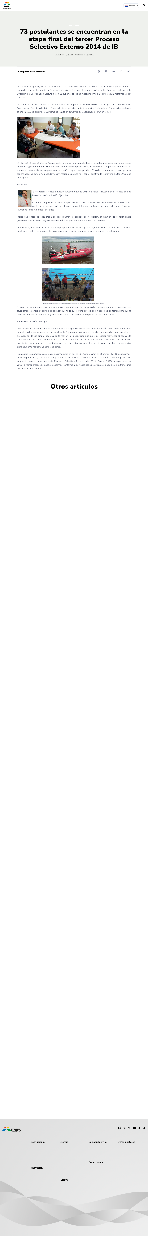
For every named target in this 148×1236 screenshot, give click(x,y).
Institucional (74, 26)
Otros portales (126, 1142)
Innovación (36, 1168)
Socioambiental (98, 1142)
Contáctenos (96, 1162)
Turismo (64, 1180)
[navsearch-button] (144, 5)
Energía (63, 1142)
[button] (98, 71)
